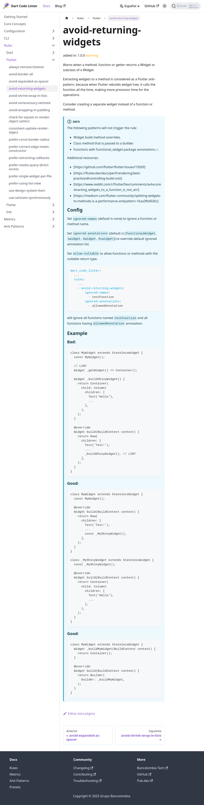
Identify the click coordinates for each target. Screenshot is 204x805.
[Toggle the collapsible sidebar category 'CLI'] (53, 38)
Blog (60, 6)
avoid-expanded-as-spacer (29, 81)
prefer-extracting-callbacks (29, 158)
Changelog (83, 768)
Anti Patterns (14, 226)
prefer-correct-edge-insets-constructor (29, 148)
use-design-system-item (27, 190)
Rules (8, 45)
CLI (6, 38)
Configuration (14, 31)
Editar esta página (79, 713)
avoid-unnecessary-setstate (30, 103)
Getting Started (15, 17)
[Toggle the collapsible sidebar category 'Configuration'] (53, 31)
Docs (46, 6)
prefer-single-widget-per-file (30, 176)
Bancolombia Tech (152, 768)
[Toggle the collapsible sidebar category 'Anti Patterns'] (53, 226)
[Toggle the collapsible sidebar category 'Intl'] (53, 212)
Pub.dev (145, 780)
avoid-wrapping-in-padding (29, 110)
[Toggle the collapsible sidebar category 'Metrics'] (53, 219)
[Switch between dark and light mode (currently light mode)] (164, 6)
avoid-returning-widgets (27, 88)
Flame (11, 205)
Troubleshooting (87, 780)
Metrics (9, 219)
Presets (15, 787)
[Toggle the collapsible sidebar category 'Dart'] (53, 52)
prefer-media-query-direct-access (29, 167)
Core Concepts (15, 24)
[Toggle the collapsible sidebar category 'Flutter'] (53, 60)
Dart (9, 52)
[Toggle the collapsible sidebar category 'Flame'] (53, 205)
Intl (9, 212)
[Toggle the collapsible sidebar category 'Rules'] (53, 45)
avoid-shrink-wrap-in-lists (28, 95)
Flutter (11, 60)
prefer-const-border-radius (29, 139)
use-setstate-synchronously (29, 197)
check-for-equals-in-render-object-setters (29, 119)
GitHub (151, 6)
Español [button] (128, 6)
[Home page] (67, 18)
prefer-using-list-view (25, 183)
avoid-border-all (21, 74)
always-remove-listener (26, 67)
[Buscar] (185, 6)
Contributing (84, 774)
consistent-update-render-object (29, 130)
